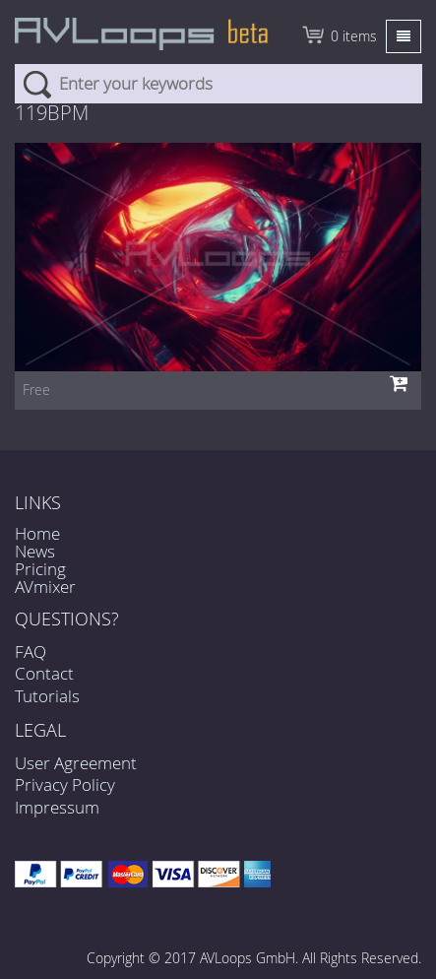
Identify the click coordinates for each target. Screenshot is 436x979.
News (35, 551)
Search (37, 83)
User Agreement (76, 762)
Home (37, 533)
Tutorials (47, 696)
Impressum (57, 807)
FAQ (30, 651)
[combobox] (218, 83)
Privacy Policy (65, 784)
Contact (44, 673)
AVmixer (45, 586)
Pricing (40, 568)
